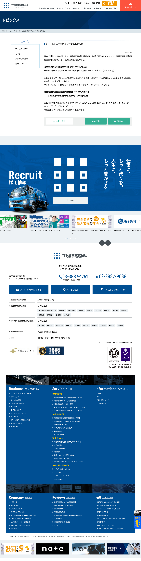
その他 (17, 53)
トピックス (12, 31)
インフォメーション (74, 8)
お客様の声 (98, 8)
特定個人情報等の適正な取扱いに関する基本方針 (67, 536)
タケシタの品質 (16, 400)
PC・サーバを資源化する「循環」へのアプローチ (69, 407)
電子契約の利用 (16, 410)
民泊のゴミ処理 (59, 434)
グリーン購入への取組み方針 (20, 420)
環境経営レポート (16, 423)
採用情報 (14, 528)
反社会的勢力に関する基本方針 (98, 536)
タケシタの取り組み (46, 8)
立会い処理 (58, 445)
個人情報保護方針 (41, 536)
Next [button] (108, 243)
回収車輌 (14, 407)
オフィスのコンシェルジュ (62, 469)
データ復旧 (57, 472)
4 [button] (73, 238)
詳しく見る (70, 200)
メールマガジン (102, 403)
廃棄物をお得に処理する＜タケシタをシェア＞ (69, 462)
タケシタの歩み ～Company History (23, 515)
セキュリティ (15, 397)
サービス (60, 8)
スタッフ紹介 (15, 505)
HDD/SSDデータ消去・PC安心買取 (108, 509)
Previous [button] (102, 243)
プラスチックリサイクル (18, 413)
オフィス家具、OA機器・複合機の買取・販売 (68, 515)
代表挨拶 (14, 502)
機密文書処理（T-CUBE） (62, 522)
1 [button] (65, 238)
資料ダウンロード (103, 400)
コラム (99, 397)
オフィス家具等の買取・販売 (63, 428)
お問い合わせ (58, 479)
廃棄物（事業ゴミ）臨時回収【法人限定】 (67, 421)
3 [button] (70, 238)
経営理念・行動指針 (17, 512)
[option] (49, 223)
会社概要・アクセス (17, 509)
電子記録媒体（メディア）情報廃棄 (65, 401)
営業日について (21, 63)
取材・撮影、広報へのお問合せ (21, 525)
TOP (3, 31)
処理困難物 (58, 431)
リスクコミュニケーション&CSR (21, 393)
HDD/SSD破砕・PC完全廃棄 (63, 404)
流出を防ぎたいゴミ (60, 424)
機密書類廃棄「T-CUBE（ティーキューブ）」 (68, 397)
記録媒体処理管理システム (63, 458)
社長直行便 (15, 426)
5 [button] (76, 238)
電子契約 (57, 452)
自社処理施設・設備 (17, 403)
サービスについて (22, 48)
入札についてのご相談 (61, 475)
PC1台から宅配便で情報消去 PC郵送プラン (68, 411)
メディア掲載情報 (21, 58)
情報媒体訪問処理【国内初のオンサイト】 (67, 442)
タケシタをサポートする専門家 (21, 519)
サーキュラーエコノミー (18, 417)
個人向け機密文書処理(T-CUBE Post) (110, 528)
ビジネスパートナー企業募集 (20, 522)
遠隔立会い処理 (59, 448)
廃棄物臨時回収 (59, 512)
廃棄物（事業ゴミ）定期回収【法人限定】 (67, 418)
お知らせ (100, 393)
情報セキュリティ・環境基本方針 (20, 536)
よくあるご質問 (111, 8)
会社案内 (87, 8)
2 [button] (68, 238)
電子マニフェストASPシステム (64, 455)
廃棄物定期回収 (59, 509)
